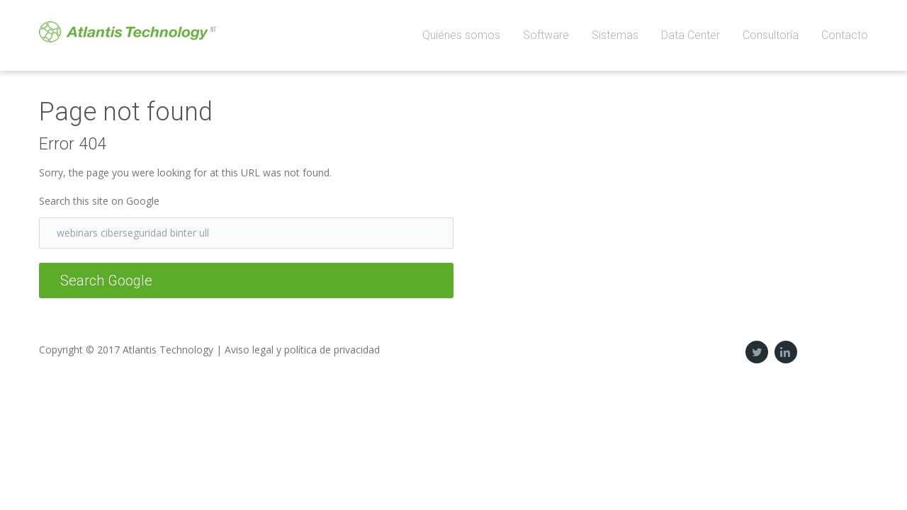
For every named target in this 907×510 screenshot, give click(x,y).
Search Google (106, 280)
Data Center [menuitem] (690, 35)
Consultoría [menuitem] (771, 35)
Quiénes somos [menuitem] (461, 35)
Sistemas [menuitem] (615, 35)
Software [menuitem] (546, 35)
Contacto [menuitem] (844, 35)
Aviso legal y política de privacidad (302, 349)
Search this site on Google (99, 201)
